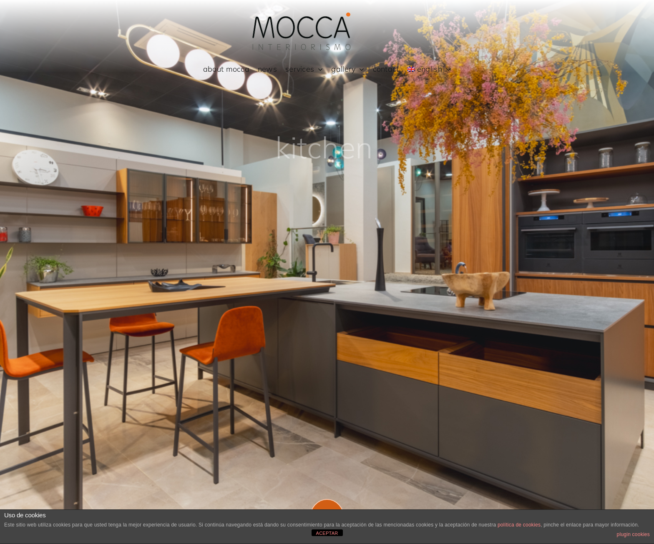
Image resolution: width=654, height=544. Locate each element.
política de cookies (519, 525)
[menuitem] (429, 69)
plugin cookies (633, 534)
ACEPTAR (327, 533)
